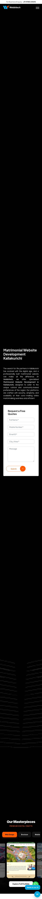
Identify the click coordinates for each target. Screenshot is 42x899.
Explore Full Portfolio (21, 884)
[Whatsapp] (36, 885)
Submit (18, 469)
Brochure (24, 834)
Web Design (9, 834)
